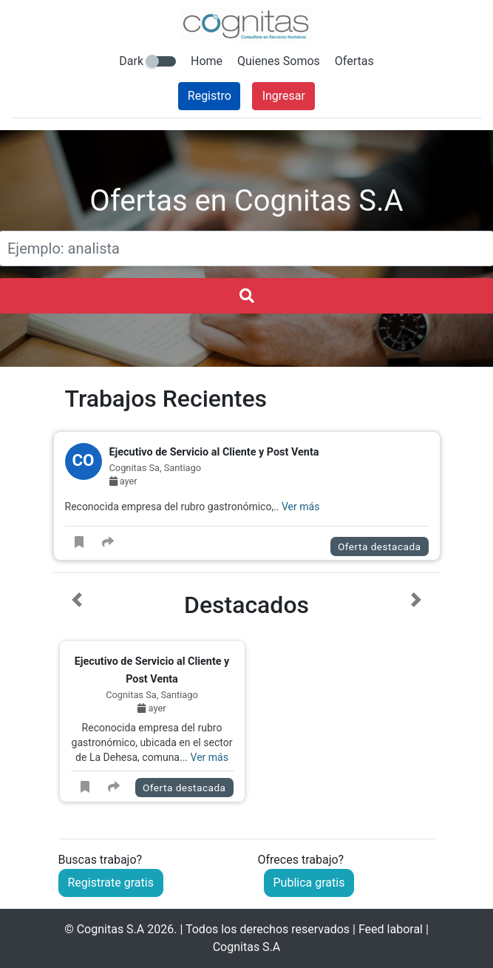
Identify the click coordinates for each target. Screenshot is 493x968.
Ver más (300, 506)
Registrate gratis (111, 883)
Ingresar (283, 96)
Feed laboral (390, 929)
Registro (209, 96)
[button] (77, 700)
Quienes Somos (278, 61)
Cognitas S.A (111, 929)
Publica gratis (309, 883)
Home (206, 61)
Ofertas (354, 61)
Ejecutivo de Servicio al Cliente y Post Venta (214, 452)
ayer (123, 481)
